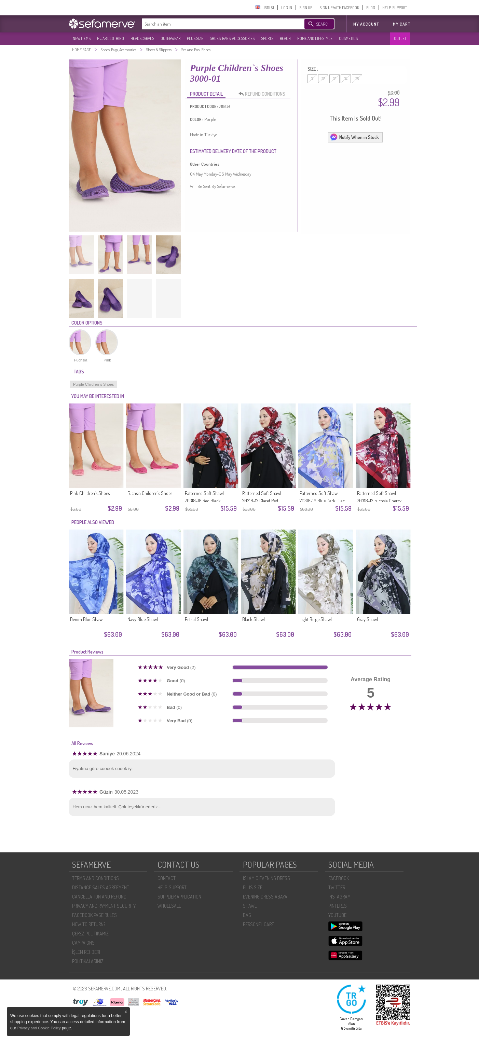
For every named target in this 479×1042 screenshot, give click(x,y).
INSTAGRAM (339, 897)
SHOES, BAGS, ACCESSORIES (232, 38)
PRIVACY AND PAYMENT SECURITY (104, 906)
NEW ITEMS (82, 38)
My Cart (401, 24)
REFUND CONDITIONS (263, 94)
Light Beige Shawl (316, 619)
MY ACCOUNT (366, 24)
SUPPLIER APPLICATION (179, 897)
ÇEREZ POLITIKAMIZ (90, 933)
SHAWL (250, 906)
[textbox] (216, 23)
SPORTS (267, 38)
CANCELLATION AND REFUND (99, 897)
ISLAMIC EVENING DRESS (266, 878)
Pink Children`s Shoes (90, 493)
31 (312, 78)
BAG (247, 915)
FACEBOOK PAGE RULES (94, 915)
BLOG (370, 7)
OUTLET (400, 38)
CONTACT (167, 878)
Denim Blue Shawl (87, 619)
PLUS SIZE (195, 38)
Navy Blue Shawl (142, 619)
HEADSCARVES (142, 38)
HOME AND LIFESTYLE (314, 38)
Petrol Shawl (196, 619)
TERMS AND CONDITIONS (95, 878)
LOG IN (286, 7)
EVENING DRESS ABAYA (265, 897)
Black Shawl (253, 619)
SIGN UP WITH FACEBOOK (339, 7)
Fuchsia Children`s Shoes (149, 493)
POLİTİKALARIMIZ (88, 961)
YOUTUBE (337, 915)
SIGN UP (305, 7)
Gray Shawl (367, 619)
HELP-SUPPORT (394, 7)
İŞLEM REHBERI (86, 952)
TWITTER (336, 887)
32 (323, 78)
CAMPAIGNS (83, 943)
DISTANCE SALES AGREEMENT (100, 887)
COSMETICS (348, 38)
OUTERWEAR (170, 38)
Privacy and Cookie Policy (39, 1028)
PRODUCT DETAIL (206, 94)
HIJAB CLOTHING (110, 38)
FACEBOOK (338, 878)
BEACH (285, 38)
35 (357, 78)
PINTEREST (338, 906)
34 (345, 78)
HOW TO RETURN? (88, 924)
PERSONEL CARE (258, 924)
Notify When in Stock (354, 137)
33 (334, 78)
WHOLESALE (169, 906)
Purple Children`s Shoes (93, 384)
